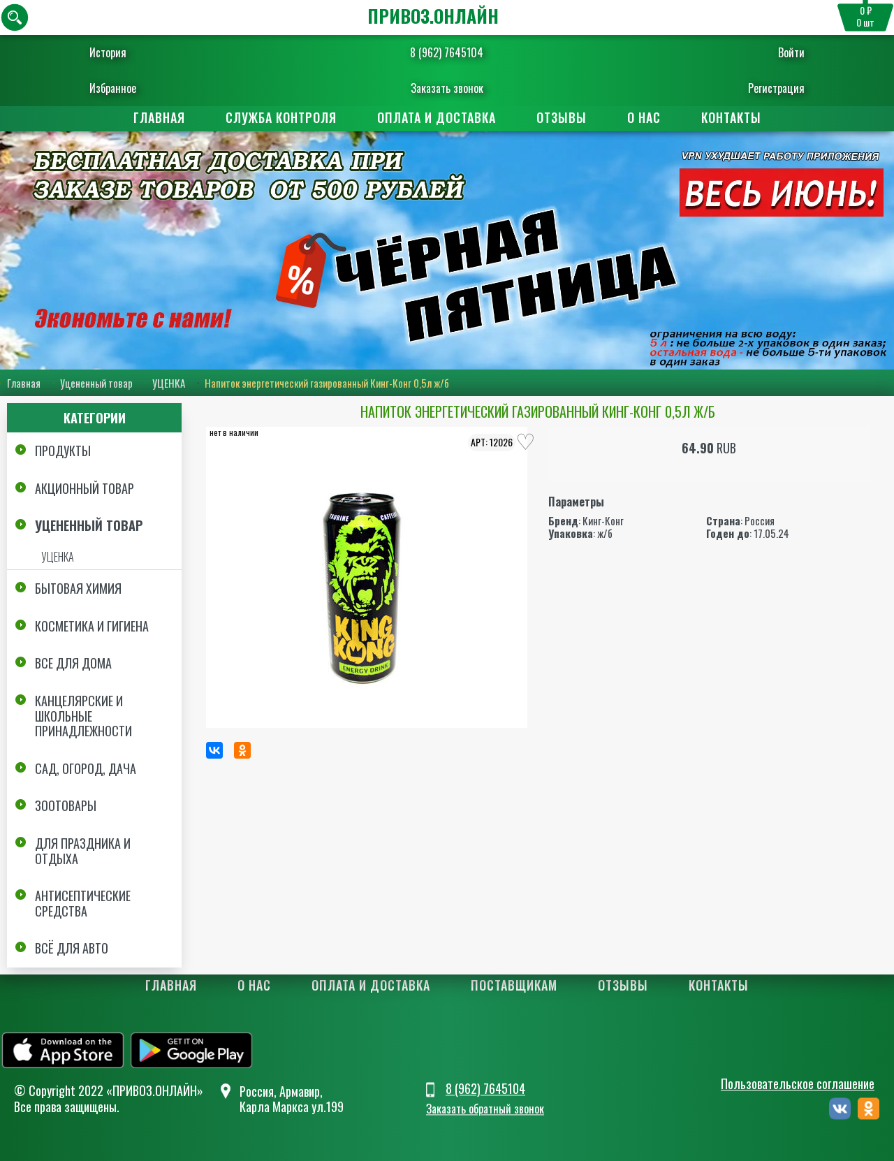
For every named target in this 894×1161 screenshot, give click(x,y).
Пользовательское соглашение (797, 1084)
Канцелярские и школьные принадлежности (83, 716)
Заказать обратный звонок (485, 1108)
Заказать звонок (447, 88)
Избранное (129, 88)
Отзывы (561, 117)
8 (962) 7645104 (446, 52)
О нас (644, 117)
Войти (774, 52)
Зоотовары (65, 805)
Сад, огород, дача (85, 768)
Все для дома (73, 663)
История (124, 52)
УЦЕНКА (168, 382)
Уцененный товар (96, 382)
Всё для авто (71, 948)
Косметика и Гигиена (92, 626)
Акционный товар (84, 488)
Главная (159, 117)
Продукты (63, 450)
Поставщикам (514, 985)
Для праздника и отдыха (83, 851)
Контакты (731, 117)
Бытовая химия (78, 588)
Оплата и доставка (436, 117)
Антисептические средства (83, 903)
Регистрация (759, 88)
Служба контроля (281, 117)
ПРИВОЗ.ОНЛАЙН (433, 15)
